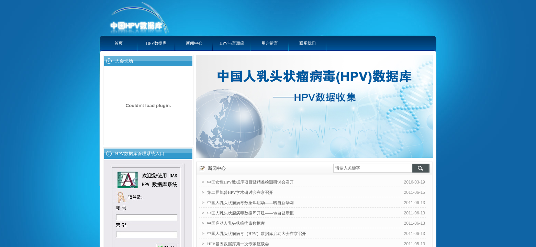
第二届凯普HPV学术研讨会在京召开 (240, 192)
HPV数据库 (156, 43)
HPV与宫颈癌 (232, 43)
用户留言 (269, 43)
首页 (118, 43)
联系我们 (307, 43)
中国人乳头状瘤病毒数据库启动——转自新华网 (250, 202)
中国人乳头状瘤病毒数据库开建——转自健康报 (250, 213)
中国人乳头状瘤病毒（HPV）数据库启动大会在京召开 (256, 233)
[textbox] (372, 168)
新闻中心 (194, 43)
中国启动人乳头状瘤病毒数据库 (236, 223)
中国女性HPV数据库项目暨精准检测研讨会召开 (250, 182)
